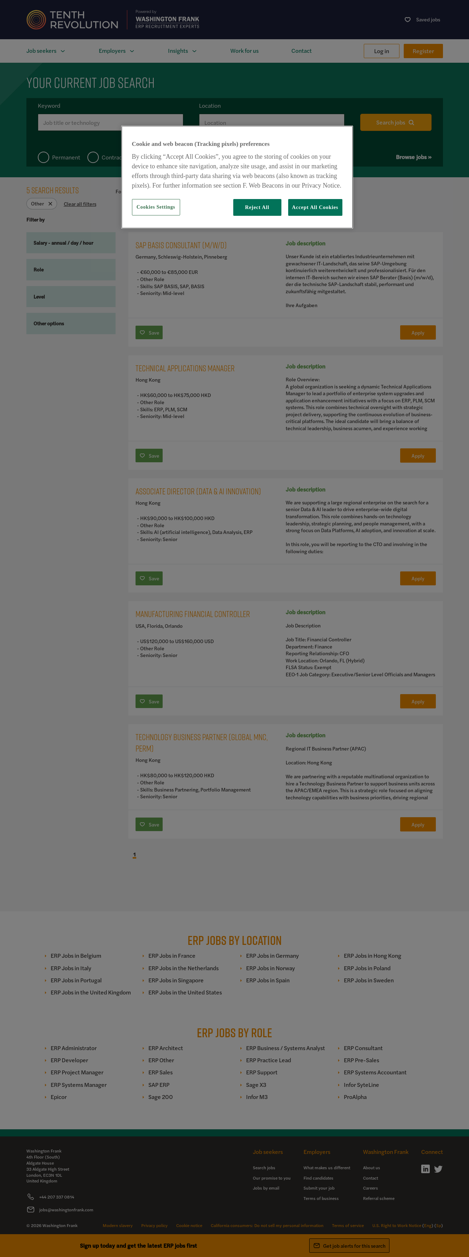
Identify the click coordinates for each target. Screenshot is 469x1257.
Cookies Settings (156, 207)
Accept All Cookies (315, 207)
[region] (237, 177)
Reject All (257, 207)
